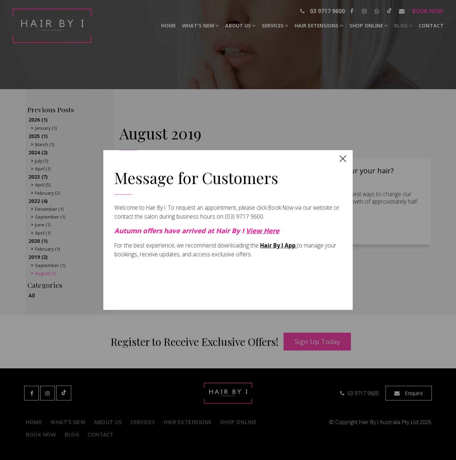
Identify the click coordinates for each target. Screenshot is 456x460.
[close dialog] (342, 158)
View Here (262, 230)
